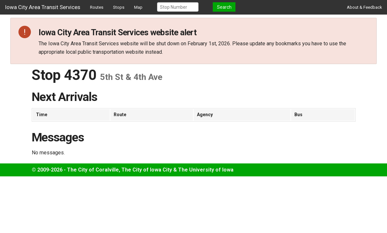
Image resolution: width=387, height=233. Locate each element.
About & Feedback (364, 7)
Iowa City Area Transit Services (42, 7)
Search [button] (224, 7)
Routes (96, 7)
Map (138, 7)
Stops (118, 7)
